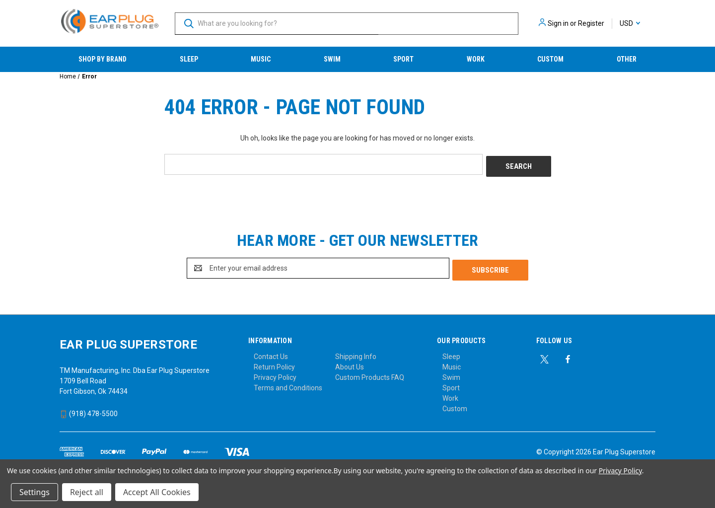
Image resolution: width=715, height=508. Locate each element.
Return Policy (274, 363)
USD (630, 23)
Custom (550, 59)
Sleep (189, 59)
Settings (34, 492)
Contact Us (271, 353)
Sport (403, 59)
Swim (332, 59)
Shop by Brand (102, 59)
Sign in (558, 23)
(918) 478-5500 (89, 410)
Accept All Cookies (157, 492)
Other (627, 59)
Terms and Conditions (288, 384)
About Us (349, 363)
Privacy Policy (275, 373)
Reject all (86, 492)
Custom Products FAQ (369, 373)
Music (261, 59)
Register (591, 23)
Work (476, 59)
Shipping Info (355, 353)
